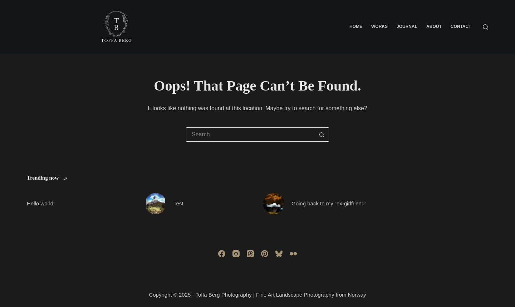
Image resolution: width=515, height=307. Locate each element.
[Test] (155, 203)
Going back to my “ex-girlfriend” (328, 203)
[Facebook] (221, 253)
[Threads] (250, 253)
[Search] (485, 27)
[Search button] (322, 134)
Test (178, 203)
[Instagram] (236, 253)
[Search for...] (250, 134)
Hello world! (41, 203)
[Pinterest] (264, 253)
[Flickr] (293, 253)
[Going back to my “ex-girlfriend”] (273, 203)
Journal (407, 26)
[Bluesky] (279, 253)
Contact (461, 26)
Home (355, 26)
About (434, 26)
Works (379, 26)
